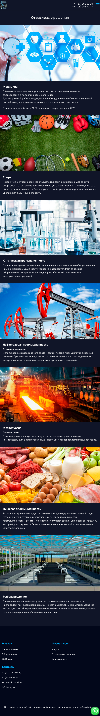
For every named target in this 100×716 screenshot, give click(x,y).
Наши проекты (10, 649)
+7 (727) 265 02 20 (82, 3)
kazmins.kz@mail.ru (12, 682)
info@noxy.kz (8, 687)
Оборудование (10, 654)
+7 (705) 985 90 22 (82, 6)
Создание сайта (54, 706)
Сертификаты (59, 658)
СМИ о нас (7, 658)
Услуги (55, 649)
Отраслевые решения (63, 654)
